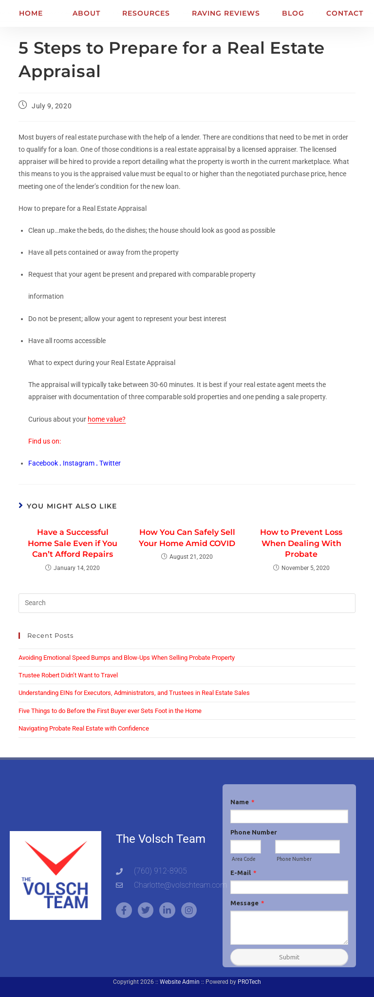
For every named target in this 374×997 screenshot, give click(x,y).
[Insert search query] (187, 603)
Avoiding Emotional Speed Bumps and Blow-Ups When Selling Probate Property (127, 657)
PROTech (249, 981)
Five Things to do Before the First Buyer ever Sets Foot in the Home (110, 710)
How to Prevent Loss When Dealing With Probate (301, 543)
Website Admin (180, 981)
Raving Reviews (226, 13)
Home (31, 13)
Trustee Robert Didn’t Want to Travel (68, 675)
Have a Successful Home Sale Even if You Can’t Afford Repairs (72, 543)
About (86, 13)
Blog (293, 13)
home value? (107, 419)
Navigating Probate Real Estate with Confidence (84, 728)
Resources (146, 13)
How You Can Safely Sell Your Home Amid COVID (187, 538)
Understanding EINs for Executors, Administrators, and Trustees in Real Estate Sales (134, 692)
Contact (344, 13)
